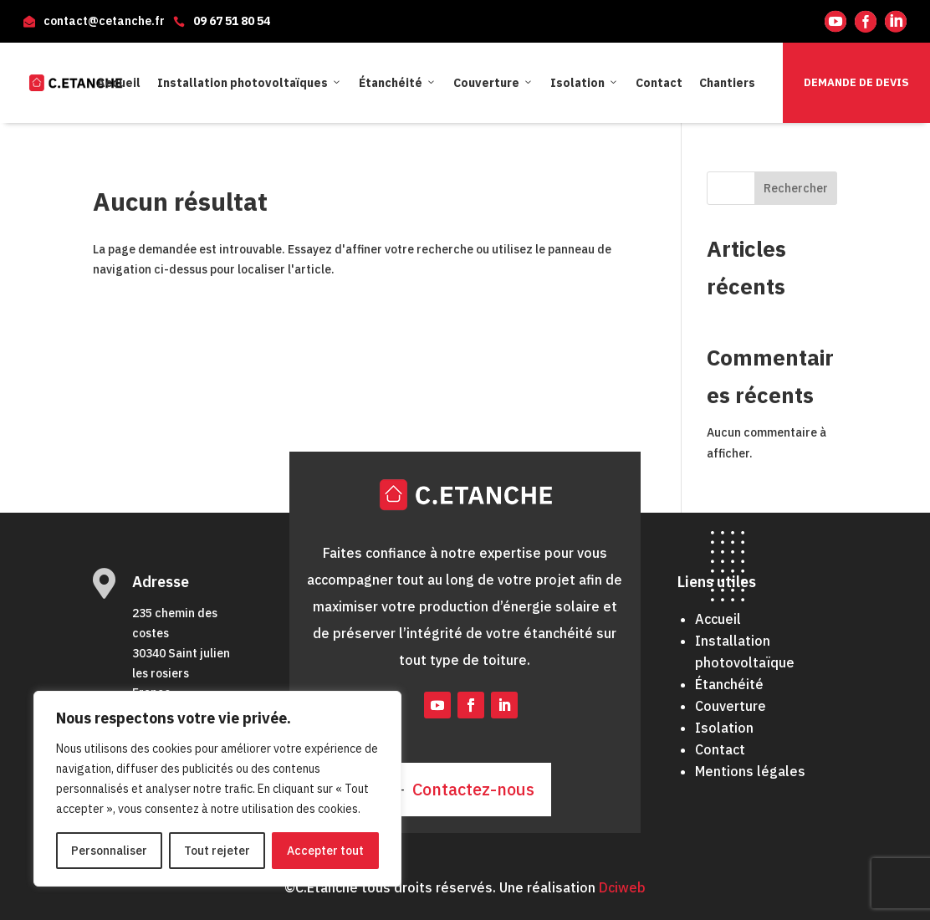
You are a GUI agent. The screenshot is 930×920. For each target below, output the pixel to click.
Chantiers (727, 82)
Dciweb (622, 887)
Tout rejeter (217, 850)
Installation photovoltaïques (249, 82)
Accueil (119, 82)
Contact (659, 82)
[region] (217, 789)
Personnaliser (109, 850)
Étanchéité (398, 82)
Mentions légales (750, 771)
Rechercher (796, 188)
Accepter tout (325, 850)
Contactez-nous (473, 789)
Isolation (584, 82)
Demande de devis (856, 82)
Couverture (493, 82)
